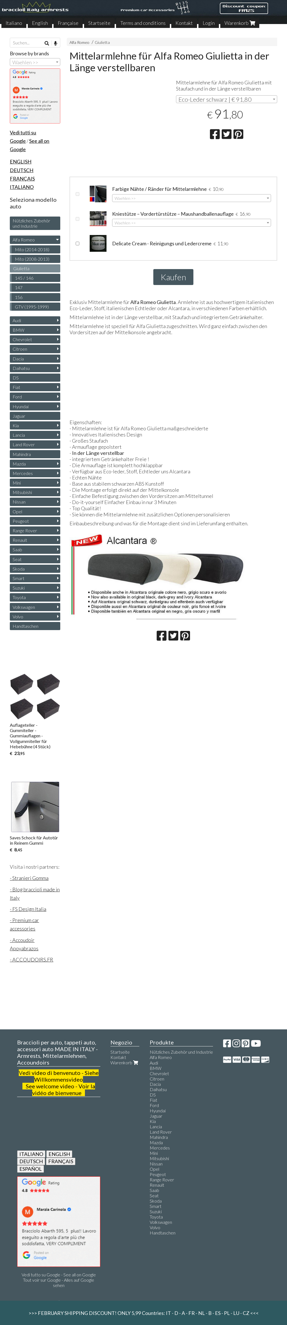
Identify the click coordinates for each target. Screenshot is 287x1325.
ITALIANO (31, 1154)
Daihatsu (21, 368)
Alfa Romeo (79, 42)
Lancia (19, 435)
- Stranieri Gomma (29, 878)
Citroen (20, 349)
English (40, 23)
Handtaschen (25, 626)
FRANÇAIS (60, 1161)
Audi (17, 320)
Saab (17, 549)
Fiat (16, 387)
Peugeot (21, 521)
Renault (20, 540)
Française (68, 23)
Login (209, 23)
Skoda (19, 568)
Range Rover (25, 530)
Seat (17, 559)
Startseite (99, 23)
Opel (17, 511)
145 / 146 (24, 278)
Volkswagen (24, 607)
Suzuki (19, 587)
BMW (18, 330)
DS (16, 377)
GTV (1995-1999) (32, 306)
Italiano (14, 23)
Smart (18, 578)
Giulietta (102, 42)
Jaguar (19, 416)
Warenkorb (239, 23)
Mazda (19, 463)
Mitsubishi (22, 492)
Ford (17, 396)
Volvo (18, 616)
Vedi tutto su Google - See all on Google (59, 1274)
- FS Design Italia (28, 909)
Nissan (19, 501)
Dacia (18, 358)
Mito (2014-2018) (32, 249)
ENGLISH (59, 1154)
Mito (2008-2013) (32, 259)
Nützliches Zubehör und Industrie (31, 223)
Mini (17, 482)
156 (18, 297)
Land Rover (24, 444)
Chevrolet (22, 339)
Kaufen (173, 277)
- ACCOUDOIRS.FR (31, 959)
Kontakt (184, 23)
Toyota (19, 597)
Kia (16, 425)
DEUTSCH (31, 1161)
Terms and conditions (143, 23)
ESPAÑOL (30, 1169)
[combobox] (226, 99)
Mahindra (22, 454)
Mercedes (23, 473)
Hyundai (21, 406)
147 (18, 287)
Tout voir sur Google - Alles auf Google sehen (58, 1282)
